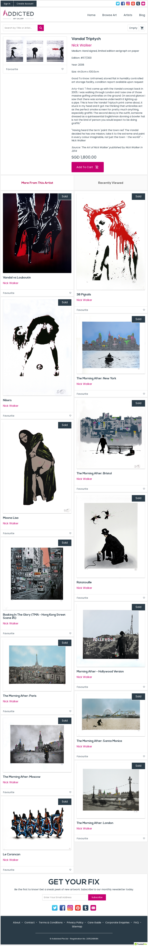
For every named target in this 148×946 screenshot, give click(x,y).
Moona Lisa (10, 518)
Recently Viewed (110, 183)
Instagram (128, 3)
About (16, 923)
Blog (142, 15)
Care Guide (94, 923)
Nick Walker (82, 45)
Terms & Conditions (51, 923)
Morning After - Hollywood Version (100, 672)
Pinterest (133, 3)
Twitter (118, 3)
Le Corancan (11, 855)
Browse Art (109, 15)
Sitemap (77, 927)
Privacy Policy (75, 923)
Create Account (25, 3)
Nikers (7, 400)
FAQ (136, 923)
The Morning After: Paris (19, 696)
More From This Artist (37, 183)
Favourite (35, 69)
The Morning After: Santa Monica (99, 741)
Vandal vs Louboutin (17, 278)
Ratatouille (84, 583)
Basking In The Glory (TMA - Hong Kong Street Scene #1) (34, 616)
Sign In (7, 3)
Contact (143, 3)
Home (91, 15)
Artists (128, 15)
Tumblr (138, 3)
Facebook (123, 3)
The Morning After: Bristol (94, 474)
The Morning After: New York (96, 379)
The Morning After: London (95, 823)
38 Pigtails (84, 295)
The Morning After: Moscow (22, 777)
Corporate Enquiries (117, 923)
